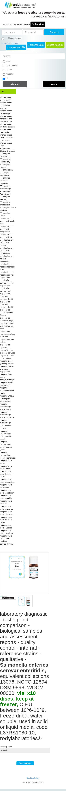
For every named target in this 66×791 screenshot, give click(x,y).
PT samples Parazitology (5, 192)
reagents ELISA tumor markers (6, 383)
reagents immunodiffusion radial (7, 390)
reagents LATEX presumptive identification (7, 398)
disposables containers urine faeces (6, 312)
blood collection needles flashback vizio (7, 266)
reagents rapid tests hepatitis (6, 496)
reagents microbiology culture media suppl (5, 435)
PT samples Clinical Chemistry (7, 149)
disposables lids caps (6, 327)
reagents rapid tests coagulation (7, 480)
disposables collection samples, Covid (6, 296)
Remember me (14, 38)
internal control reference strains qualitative (7, 137)
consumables (10, 65)
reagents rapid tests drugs (6, 486)
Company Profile (16, 47)
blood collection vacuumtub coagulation (6, 229)
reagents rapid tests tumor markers (6, 538)
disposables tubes (7, 353)
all (5, 78)
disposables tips (6, 350)
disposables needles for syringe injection (7, 280)
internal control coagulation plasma (6, 105)
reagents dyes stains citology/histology (7, 377)
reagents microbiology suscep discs (5, 406)
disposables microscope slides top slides (7, 334)
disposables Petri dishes (7, 340)
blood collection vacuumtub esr (6, 235)
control (7, 70)
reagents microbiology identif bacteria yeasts (6, 446)
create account (55, 45)
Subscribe (38, 24)
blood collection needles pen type (7, 273)
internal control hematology (6, 112)
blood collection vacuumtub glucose (6, 242)
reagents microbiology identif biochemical (8, 455)
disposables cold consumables (7, 357)
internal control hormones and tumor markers (6, 118)
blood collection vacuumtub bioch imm (7, 221)
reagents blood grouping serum (6, 362)
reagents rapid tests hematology (7, 491)
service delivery (6, 544)
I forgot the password (10, 43)
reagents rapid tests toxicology (6, 532)
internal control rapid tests (6, 131)
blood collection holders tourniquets (6, 258)
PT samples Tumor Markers (8, 208)
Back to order (25, 763)
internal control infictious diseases (7, 125)
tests (6, 61)
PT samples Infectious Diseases (5, 180)
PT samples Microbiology (5, 187)
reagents (8, 74)
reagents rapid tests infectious (6, 513)
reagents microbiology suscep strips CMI (7, 414)
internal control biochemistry (6, 98)
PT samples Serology (5, 198)
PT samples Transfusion (5, 203)
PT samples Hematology (5, 160)
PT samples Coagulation (5, 155)
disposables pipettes (5, 346)
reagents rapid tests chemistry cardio (6, 474)
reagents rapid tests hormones (6, 507)
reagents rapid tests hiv (6, 502)
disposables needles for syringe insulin (6, 288)
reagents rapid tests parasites (6, 526)
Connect (54, 32)
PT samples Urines (5, 214)
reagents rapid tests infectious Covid (6, 519)
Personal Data (36, 45)
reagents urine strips (6, 461)
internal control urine (6, 144)
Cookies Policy (33, 778)
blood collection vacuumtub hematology (6, 250)
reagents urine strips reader (6, 467)
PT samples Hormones (5, 174)
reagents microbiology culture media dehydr (5, 424)
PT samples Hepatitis (5, 165)
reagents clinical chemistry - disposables (7, 369)
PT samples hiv (6, 170)
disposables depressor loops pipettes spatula (6, 320)
